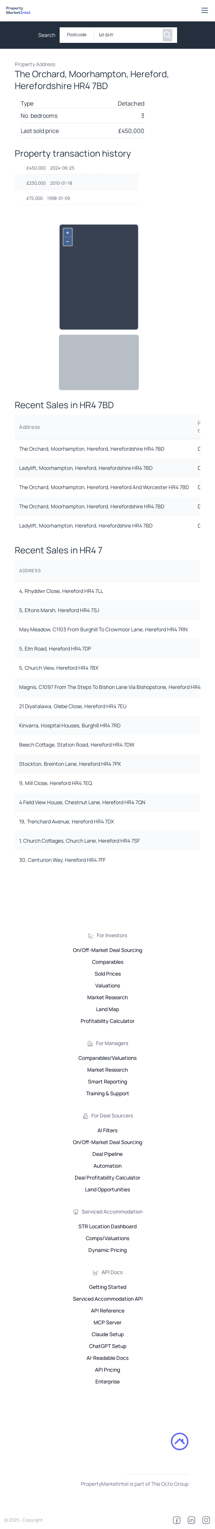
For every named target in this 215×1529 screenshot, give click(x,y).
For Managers (112, 1043)
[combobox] (126, 35)
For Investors (112, 935)
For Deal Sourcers (112, 1115)
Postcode (77, 34)
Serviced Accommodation (112, 1211)
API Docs (112, 1272)
